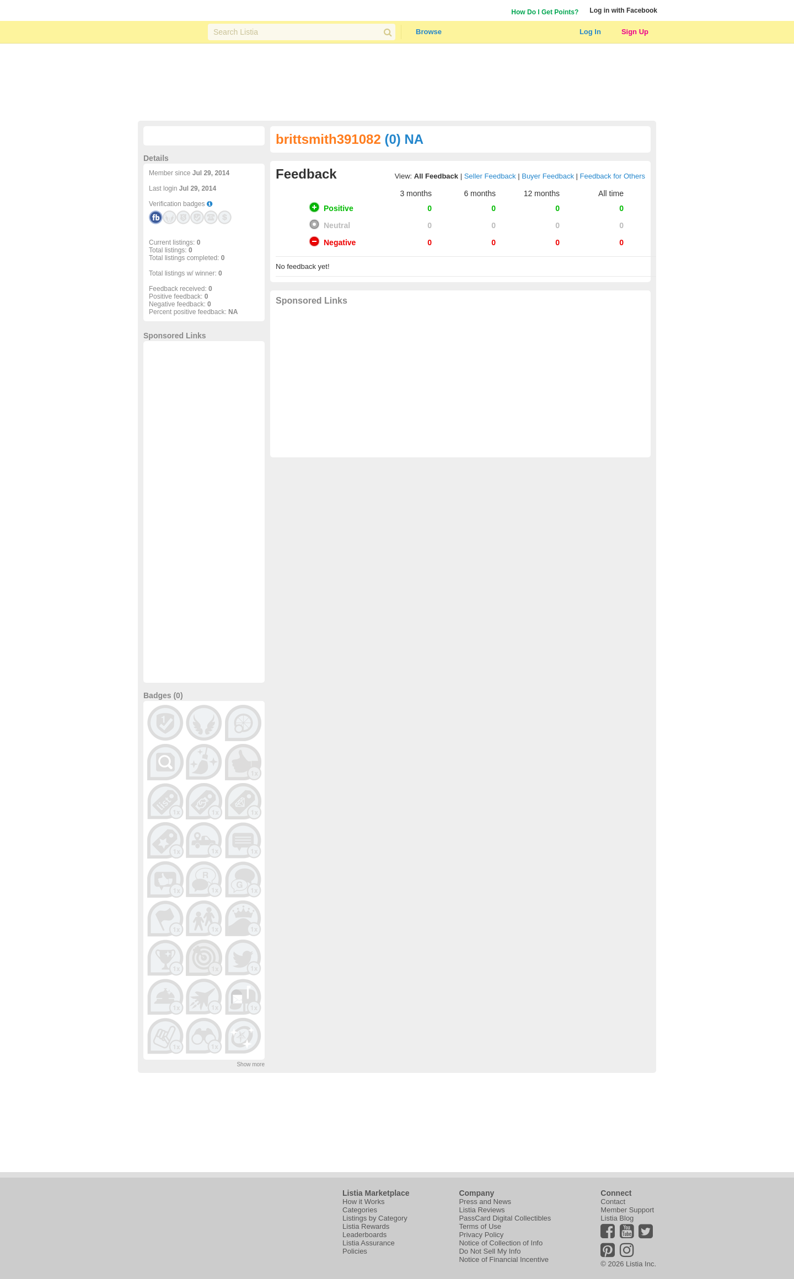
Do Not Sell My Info (490, 1251)
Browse (429, 32)
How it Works (363, 1201)
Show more (251, 1064)
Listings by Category (374, 1218)
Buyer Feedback (548, 176)
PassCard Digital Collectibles (505, 1218)
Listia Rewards (365, 1226)
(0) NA (403, 139)
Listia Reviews (482, 1210)
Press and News (485, 1201)
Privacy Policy (481, 1235)
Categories (359, 1210)
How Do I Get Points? (544, 12)
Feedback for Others (613, 176)
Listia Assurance (368, 1243)
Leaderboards (364, 1235)
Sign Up (634, 32)
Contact (612, 1201)
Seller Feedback (490, 176)
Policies (354, 1251)
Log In (590, 32)
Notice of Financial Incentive (504, 1259)
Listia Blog (617, 1218)
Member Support (627, 1210)
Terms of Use (480, 1226)
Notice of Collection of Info (501, 1243)
